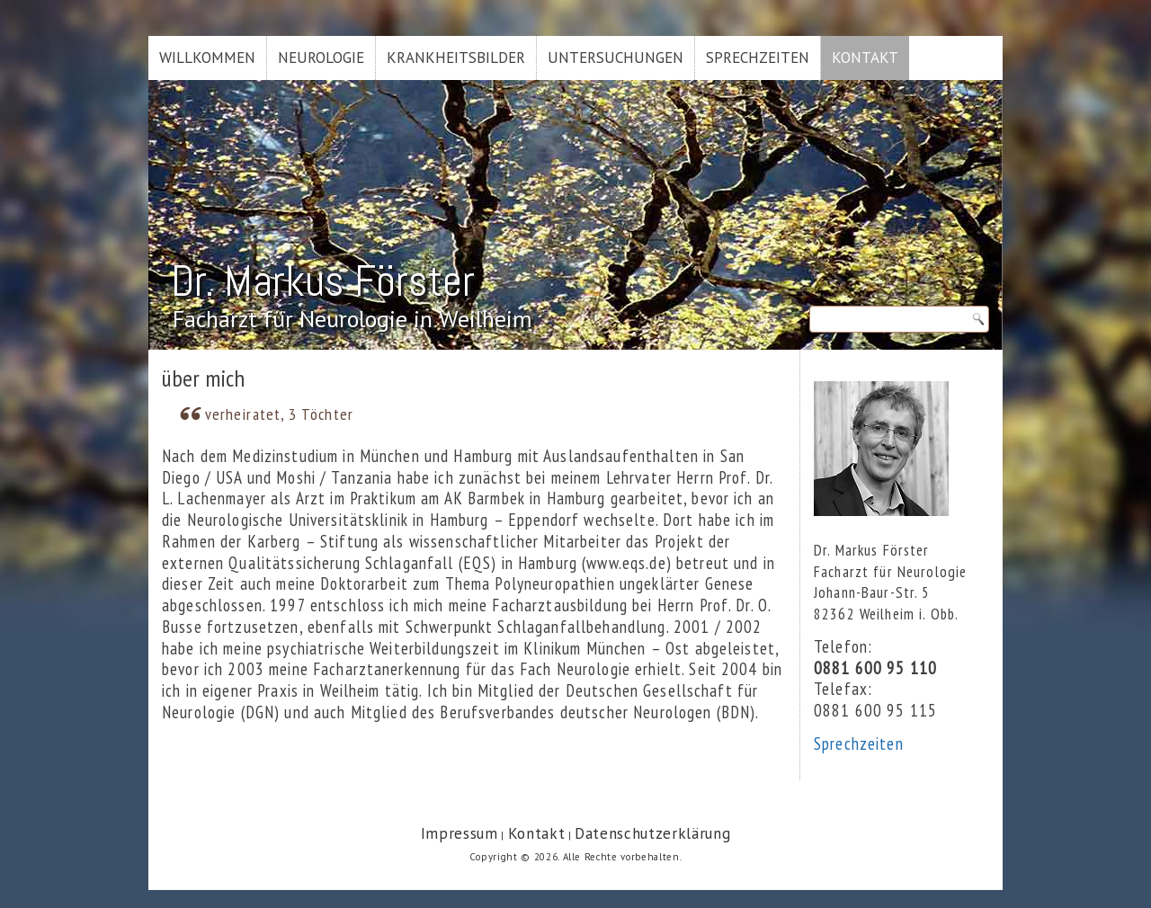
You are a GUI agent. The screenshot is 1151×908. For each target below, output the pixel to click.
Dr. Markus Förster (323, 281)
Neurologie (321, 57)
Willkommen (207, 57)
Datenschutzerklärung (652, 833)
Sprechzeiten (757, 57)
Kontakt (865, 57)
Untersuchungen (615, 57)
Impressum (459, 833)
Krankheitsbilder (456, 57)
